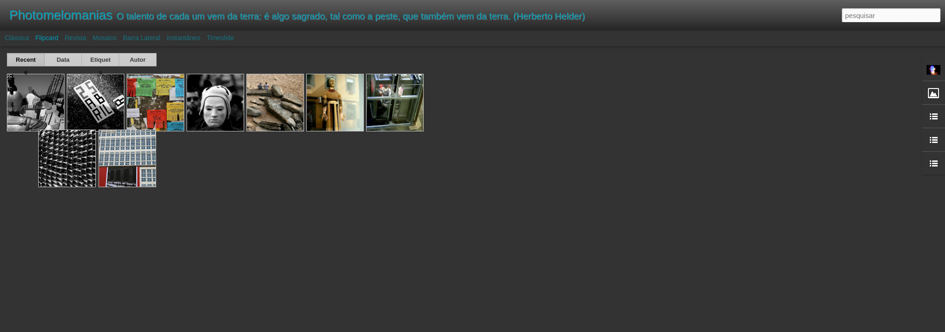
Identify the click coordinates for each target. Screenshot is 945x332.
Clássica (17, 38)
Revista (75, 38)
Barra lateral (141, 38)
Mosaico (105, 38)
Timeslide (220, 38)
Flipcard (46, 38)
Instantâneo (183, 38)
